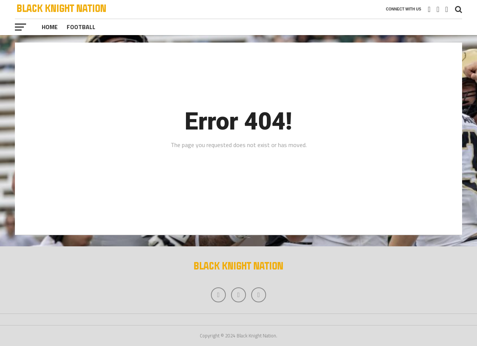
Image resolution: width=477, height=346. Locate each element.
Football (81, 26)
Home (50, 26)
